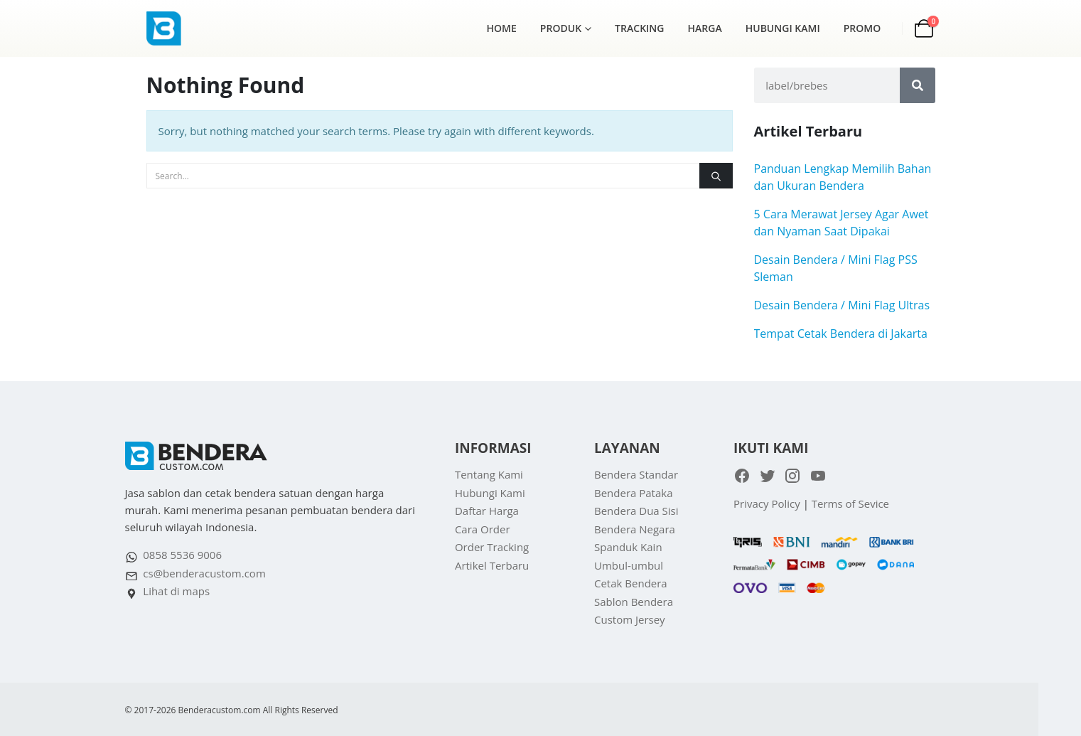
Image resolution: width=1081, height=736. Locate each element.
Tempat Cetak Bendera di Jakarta (840, 333)
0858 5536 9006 (182, 555)
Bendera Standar (636, 474)
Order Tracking (492, 547)
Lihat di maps (176, 591)
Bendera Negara (634, 529)
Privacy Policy (766, 503)
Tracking (639, 28)
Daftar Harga (487, 510)
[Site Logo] (181, 28)
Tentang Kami (489, 474)
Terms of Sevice (850, 503)
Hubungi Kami (783, 28)
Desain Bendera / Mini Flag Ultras (842, 305)
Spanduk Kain (628, 547)
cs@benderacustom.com (204, 573)
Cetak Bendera (630, 583)
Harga (705, 28)
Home (502, 28)
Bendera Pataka (633, 493)
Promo (862, 28)
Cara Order (482, 529)
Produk (560, 28)
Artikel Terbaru (492, 565)
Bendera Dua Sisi (636, 510)
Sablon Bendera (633, 601)
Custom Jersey (629, 619)
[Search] (715, 175)
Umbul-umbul (628, 565)
